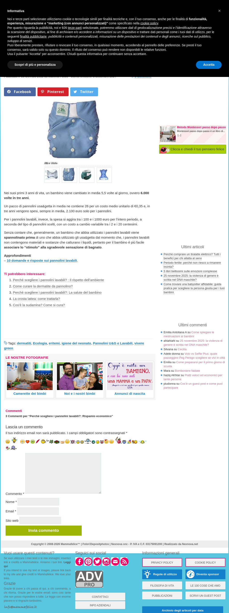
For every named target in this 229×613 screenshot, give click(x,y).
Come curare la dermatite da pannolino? (43, 286)
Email (11, 511)
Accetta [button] (208, 64)
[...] (179, 135)
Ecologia (40, 343)
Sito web (12, 520)
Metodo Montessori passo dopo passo (201, 127)
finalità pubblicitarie (33, 36)
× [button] (219, 10)
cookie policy (149, 23)
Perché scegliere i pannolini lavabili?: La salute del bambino (57, 292)
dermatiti (24, 343)
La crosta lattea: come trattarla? (36, 299)
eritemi (54, 343)
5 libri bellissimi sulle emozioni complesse (190, 271)
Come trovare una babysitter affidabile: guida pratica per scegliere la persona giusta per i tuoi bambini (194, 288)
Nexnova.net (190, 544)
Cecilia (182, 349)
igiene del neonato (76, 343)
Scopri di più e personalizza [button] (35, 64)
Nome (11, 502)
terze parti (75, 28)
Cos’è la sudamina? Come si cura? (39, 305)
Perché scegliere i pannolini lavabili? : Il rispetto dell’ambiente (58, 280)
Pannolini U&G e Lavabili (113, 343)
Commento (15, 494)
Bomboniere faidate (187, 370)
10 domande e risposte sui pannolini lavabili (42, 260)
